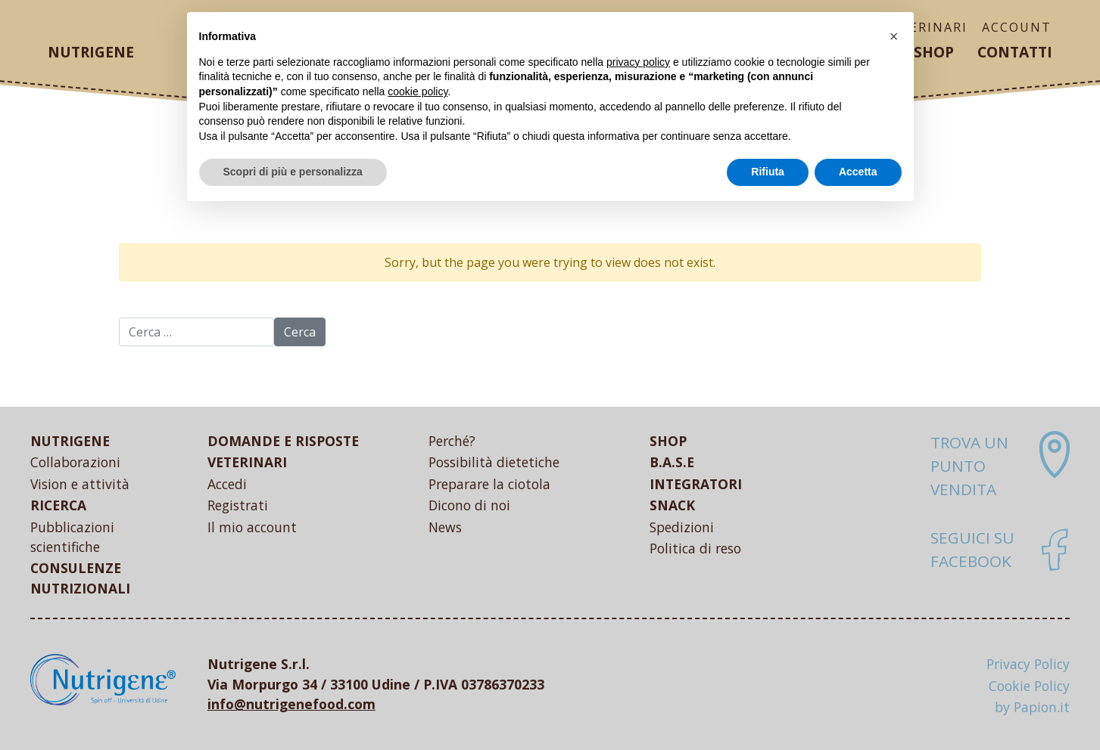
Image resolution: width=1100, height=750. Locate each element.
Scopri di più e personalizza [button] (293, 172)
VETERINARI (247, 462)
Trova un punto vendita (969, 466)
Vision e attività (79, 484)
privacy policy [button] (638, 62)
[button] (894, 36)
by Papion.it (1032, 707)
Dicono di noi (469, 505)
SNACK (672, 505)
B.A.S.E (672, 462)
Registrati (237, 505)
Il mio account (252, 527)
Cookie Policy (1029, 686)
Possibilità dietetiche (493, 462)
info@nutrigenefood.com (291, 704)
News (445, 527)
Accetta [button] (858, 172)
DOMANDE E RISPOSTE (283, 441)
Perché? (451, 441)
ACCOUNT (1017, 27)
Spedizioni (682, 527)
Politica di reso (695, 548)
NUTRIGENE (70, 441)
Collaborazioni (75, 462)
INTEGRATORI (696, 484)
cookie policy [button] (417, 91)
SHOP (668, 441)
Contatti (1014, 52)
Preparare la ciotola (489, 484)
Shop (934, 52)
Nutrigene (91, 52)
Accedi (227, 484)
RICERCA (58, 505)
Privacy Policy (1028, 664)
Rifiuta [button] (767, 172)
